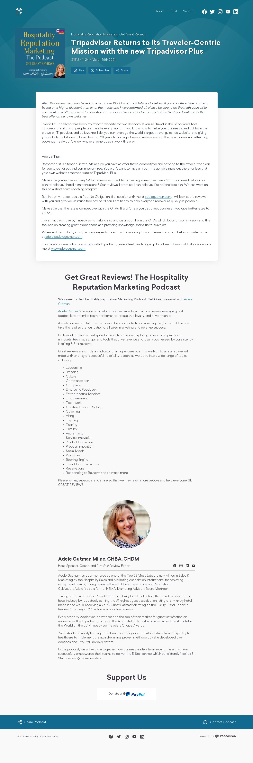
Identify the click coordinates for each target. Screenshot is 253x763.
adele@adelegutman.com (63, 236)
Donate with (126, 694)
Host (173, 11)
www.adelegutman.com (68, 248)
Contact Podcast (219, 722)
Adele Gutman (68, 311)
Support (189, 11)
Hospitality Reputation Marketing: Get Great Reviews (109, 34)
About (160, 11)
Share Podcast (31, 722)
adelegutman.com (158, 197)
